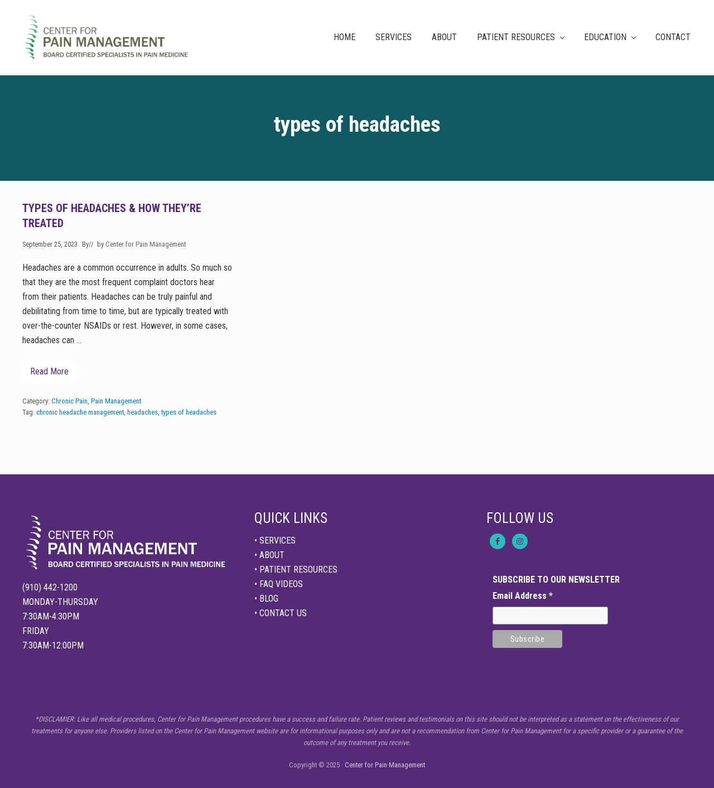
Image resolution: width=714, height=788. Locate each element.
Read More (49, 374)
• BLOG (266, 598)
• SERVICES (275, 540)
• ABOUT (269, 555)
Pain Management (116, 401)
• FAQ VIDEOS (278, 584)
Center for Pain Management (385, 765)
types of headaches (188, 412)
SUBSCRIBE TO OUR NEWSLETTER (556, 579)
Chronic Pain (69, 401)
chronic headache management (80, 412)
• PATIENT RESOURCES (295, 569)
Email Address (523, 595)
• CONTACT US (280, 613)
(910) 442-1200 (50, 587)
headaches (142, 412)
